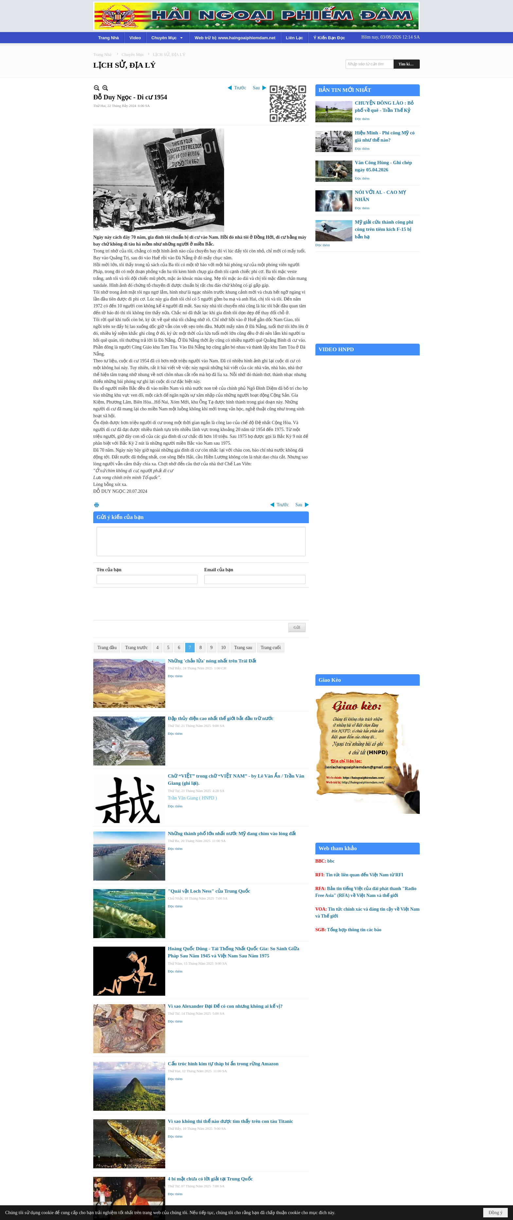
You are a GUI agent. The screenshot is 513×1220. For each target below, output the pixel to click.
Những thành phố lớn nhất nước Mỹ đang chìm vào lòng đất (232, 833)
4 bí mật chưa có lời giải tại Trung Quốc (210, 1178)
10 (223, 647)
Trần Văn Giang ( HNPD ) (192, 798)
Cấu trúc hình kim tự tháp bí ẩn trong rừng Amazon (223, 1063)
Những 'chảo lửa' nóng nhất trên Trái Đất (212, 660)
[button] (167, 37)
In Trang (96, 504)
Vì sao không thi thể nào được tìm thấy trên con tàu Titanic (230, 1121)
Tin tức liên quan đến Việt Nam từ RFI (364, 874)
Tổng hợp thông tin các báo (354, 929)
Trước (240, 87)
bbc (331, 861)
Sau (256, 87)
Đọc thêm (175, 676)
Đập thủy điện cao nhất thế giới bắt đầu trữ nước (221, 718)
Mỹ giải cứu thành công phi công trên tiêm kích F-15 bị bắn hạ (384, 229)
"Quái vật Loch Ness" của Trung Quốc (209, 891)
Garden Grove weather (367, 340)
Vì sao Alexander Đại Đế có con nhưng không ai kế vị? (225, 1006)
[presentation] (146, 604)
